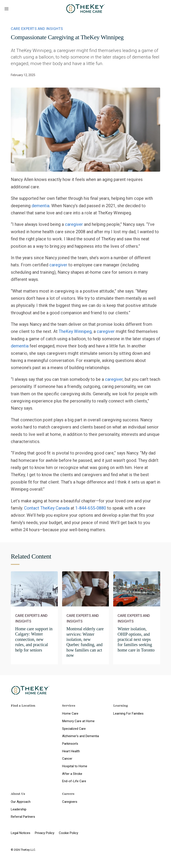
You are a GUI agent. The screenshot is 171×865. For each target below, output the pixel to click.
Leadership (18, 809)
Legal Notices (20, 833)
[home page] (85, 8)
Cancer (67, 759)
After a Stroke (72, 774)
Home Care (70, 713)
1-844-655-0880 (90, 508)
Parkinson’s (70, 744)
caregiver (74, 224)
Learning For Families (128, 713)
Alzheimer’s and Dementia (80, 736)
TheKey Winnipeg (75, 331)
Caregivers (69, 802)
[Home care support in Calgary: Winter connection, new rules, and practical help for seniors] (34, 588)
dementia (40, 205)
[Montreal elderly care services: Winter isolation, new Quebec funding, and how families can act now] (85, 589)
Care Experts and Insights (37, 28)
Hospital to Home (74, 766)
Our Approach (21, 802)
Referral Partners (23, 817)
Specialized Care (74, 729)
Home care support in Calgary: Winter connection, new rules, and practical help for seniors (34, 639)
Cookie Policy (68, 833)
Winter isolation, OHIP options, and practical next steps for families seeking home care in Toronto (136, 639)
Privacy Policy (44, 833)
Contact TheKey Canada (46, 508)
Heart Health (71, 751)
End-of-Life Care (74, 781)
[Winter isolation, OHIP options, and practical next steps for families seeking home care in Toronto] (136, 589)
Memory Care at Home (78, 721)
